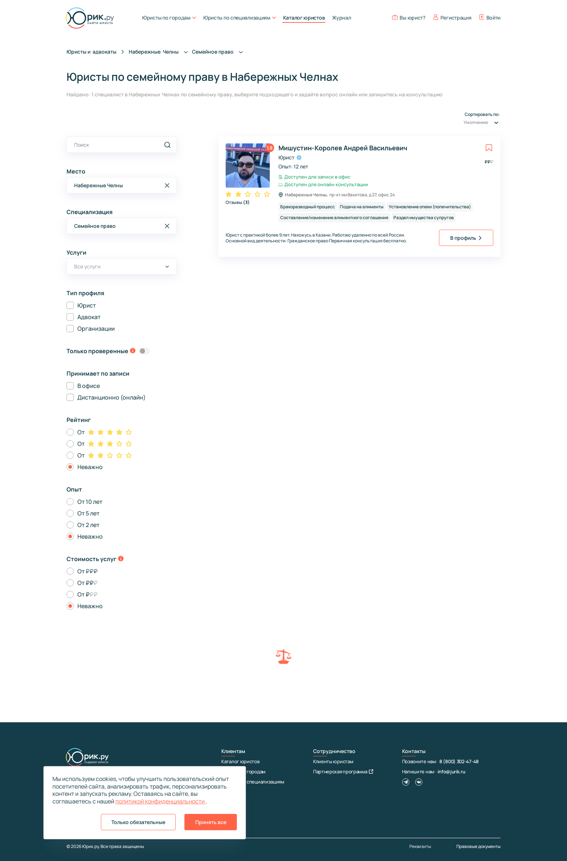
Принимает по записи (98, 373)
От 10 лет (89, 502)
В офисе (88, 386)
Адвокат (89, 317)
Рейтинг (79, 420)
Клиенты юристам (333, 761)
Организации (96, 329)
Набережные (160, 51)
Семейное (219, 51)
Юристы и (91, 51)
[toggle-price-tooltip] (121, 559)
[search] (167, 145)
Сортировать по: (482, 119)
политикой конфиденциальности (160, 801)
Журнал (341, 17)
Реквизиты (420, 846)
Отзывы (238, 202)
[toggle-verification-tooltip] (133, 351)
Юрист (86, 305)
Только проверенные (97, 351)
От (81, 432)
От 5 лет (88, 513)
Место (76, 171)
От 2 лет (88, 525)
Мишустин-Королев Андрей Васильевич (342, 147)
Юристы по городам (169, 17)
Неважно (90, 467)
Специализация (89, 212)
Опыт (74, 489)
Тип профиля (85, 293)
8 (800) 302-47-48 (459, 761)
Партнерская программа (343, 771)
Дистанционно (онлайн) (111, 397)
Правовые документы (478, 846)
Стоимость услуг (91, 559)
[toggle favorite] (489, 147)
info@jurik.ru (451, 771)
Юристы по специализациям (239, 17)
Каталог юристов (304, 17)
